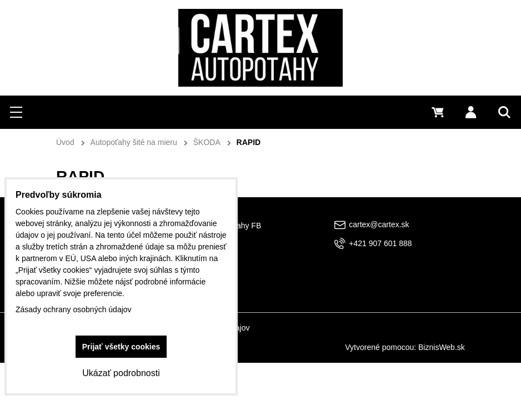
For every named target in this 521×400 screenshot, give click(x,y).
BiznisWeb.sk (441, 347)
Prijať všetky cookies (121, 346)
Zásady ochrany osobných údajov (74, 309)
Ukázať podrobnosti (120, 373)
